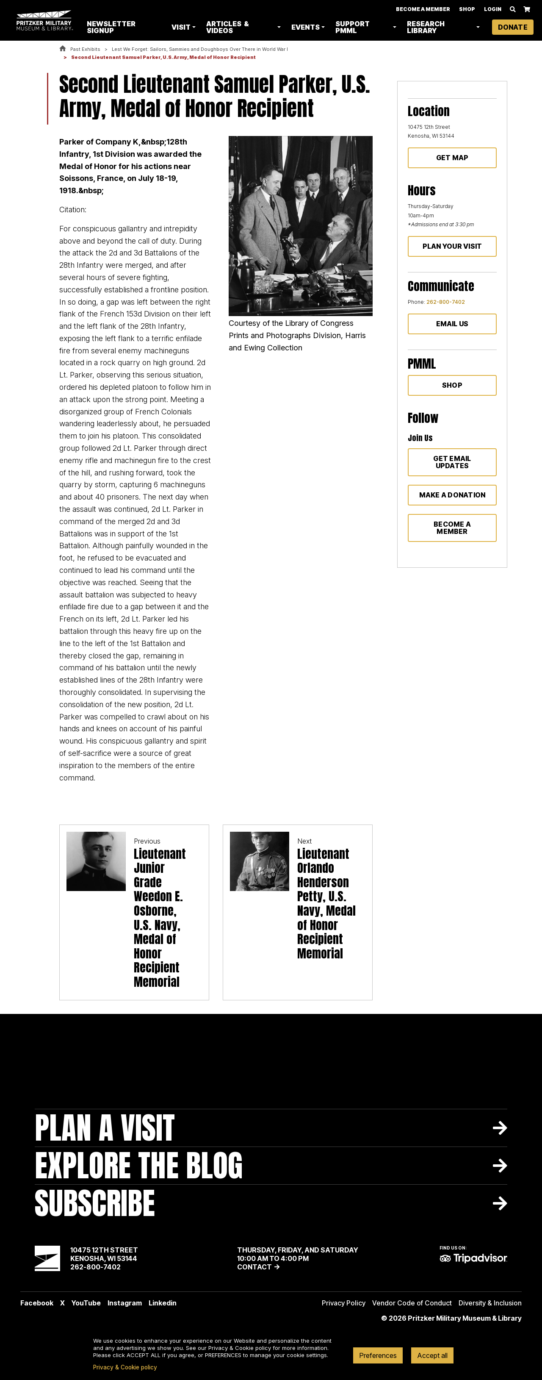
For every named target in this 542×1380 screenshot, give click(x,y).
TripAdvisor (473, 1258)
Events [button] (306, 27)
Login (492, 9)
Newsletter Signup (112, 27)
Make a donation (452, 495)
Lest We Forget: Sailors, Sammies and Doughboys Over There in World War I (200, 49)
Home (62, 49)
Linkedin (163, 1303)
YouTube (86, 1303)
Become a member (452, 528)
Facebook (36, 1303)
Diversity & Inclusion (490, 1303)
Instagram (125, 1303)
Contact (254, 1267)
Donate (513, 27)
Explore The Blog (139, 1165)
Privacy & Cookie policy (125, 1367)
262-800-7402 (445, 302)
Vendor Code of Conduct (412, 1303)
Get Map (452, 157)
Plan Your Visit (452, 246)
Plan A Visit (105, 1128)
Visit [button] (182, 27)
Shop (467, 9)
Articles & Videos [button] (228, 27)
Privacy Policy (343, 1303)
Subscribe (95, 1203)
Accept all (432, 1355)
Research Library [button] (426, 27)
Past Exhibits (85, 49)
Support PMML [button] (353, 27)
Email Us (452, 323)
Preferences (378, 1355)
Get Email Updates (452, 462)
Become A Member (423, 9)
